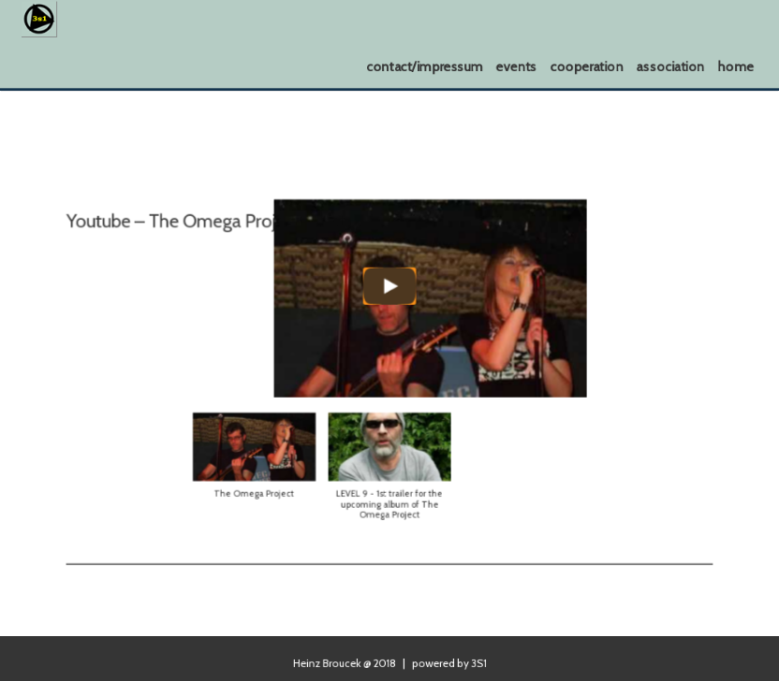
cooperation (586, 66)
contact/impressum (425, 66)
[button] (267, 453)
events (516, 66)
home (736, 66)
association (671, 66)
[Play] (389, 293)
